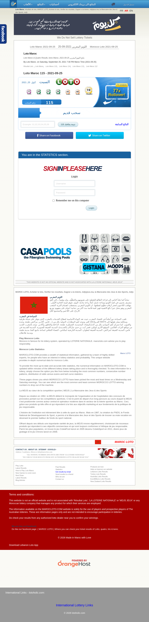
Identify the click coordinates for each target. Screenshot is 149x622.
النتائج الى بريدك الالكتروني (82, 4)
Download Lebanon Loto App (23, 545)
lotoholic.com (36, 592)
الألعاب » (28, 4)
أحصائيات (57, 4)
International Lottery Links (74, 605)
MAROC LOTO (46, 529)
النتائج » (41, 4)
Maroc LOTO (125, 353)
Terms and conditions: (21, 494)
